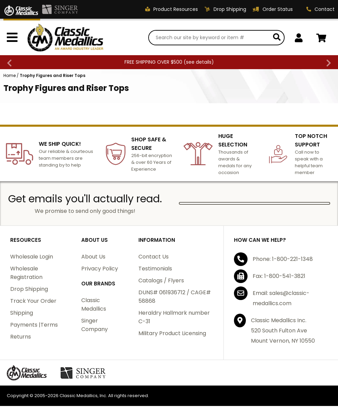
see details (199, 63)
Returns (20, 338)
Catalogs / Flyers (161, 281)
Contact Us (153, 258)
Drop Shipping (29, 290)
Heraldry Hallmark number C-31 (174, 318)
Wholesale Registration (26, 274)
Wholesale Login (31, 258)
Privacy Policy (99, 269)
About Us (93, 258)
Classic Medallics (93, 305)
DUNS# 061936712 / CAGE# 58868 (174, 297)
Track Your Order (33, 302)
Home (9, 76)
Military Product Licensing (172, 334)
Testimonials (155, 269)
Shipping (21, 314)
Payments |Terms (34, 326)
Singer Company (94, 326)
